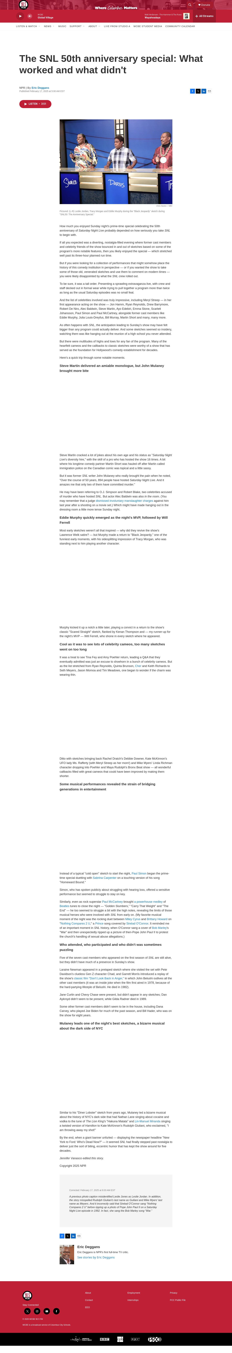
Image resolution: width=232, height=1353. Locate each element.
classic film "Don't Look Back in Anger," (98, 985)
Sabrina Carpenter (104, 885)
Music (62, 33)
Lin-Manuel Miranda (147, 1128)
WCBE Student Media (147, 33)
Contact (89, 1307)
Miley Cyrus (132, 926)
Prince (99, 930)
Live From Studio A (117, 33)
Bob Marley (159, 935)
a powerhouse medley (148, 909)
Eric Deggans (40, 95)
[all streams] (204, 23)
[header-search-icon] (191, 8)
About (92, 33)
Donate (208, 8)
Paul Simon (139, 880)
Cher (138, 673)
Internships (132, 1307)
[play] (20, 23)
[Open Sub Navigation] (39, 33)
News (47, 33)
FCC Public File (178, 1307)
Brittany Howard (157, 926)
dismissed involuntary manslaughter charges (124, 508)
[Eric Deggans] (67, 1262)
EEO (87, 1314)
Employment (133, 1300)
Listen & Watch (26, 33)
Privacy (173, 1300)
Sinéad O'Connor (137, 930)
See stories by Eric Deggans (96, 1265)
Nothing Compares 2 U (75, 930)
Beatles (64, 913)
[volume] (30, 23)
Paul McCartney (112, 909)
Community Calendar (180, 33)
